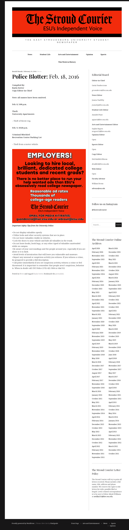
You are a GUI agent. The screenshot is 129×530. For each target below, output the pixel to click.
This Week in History (67, 62)
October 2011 (114, 454)
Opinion (89, 54)
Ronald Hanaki (17, 71)
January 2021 (97, 318)
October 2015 (97, 399)
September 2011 (98, 457)
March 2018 (96, 362)
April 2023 (113, 292)
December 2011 (115, 450)
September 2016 (98, 388)
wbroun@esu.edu (98, 188)
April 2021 (113, 311)
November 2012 (115, 439)
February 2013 (114, 435)
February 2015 (114, 406)
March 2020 (113, 329)
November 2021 (98, 307)
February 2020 (97, 333)
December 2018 (115, 347)
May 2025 (112, 259)
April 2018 (113, 358)
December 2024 (115, 267)
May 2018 (95, 358)
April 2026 (96, 248)
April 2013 (113, 432)
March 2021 (96, 314)
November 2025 (98, 256)
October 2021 (114, 307)
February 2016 (114, 391)
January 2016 (97, 395)
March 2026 (113, 248)
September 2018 (98, 355)
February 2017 (97, 380)
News (30, 54)
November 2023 (115, 285)
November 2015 (115, 395)
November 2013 (115, 424)
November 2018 (98, 351)
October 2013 (97, 428)
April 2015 (113, 402)
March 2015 (96, 406)
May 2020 (112, 325)
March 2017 (113, 377)
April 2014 (96, 417)
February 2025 (97, 267)
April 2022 (96, 303)
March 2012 (113, 446)
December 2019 (115, 333)
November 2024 (98, 270)
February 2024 (97, 281)
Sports (103, 54)
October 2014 (114, 410)
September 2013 (115, 428)
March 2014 (113, 417)
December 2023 (98, 285)
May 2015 (95, 402)
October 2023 (97, 289)
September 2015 (115, 399)
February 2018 (114, 362)
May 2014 (112, 413)
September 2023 (115, 289)
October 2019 (114, 336)
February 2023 (114, 296)
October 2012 (97, 443)
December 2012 (98, 439)
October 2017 (97, 369)
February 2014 (97, 421)
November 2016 (98, 384)
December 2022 (98, 300)
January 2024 (114, 281)
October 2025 (114, 256)
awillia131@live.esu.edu (103, 496)
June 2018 (112, 355)
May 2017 (112, 373)
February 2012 (97, 450)
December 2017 (98, 366)
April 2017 (96, 377)
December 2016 (115, 380)
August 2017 (96, 373)
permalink (59, 274)
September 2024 (98, 274)
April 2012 (96, 446)
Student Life (45, 54)
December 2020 (115, 318)
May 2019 (112, 340)
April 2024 (96, 278)
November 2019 (98, 336)
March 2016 (96, 391)
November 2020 (98, 322)
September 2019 (98, 340)
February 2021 (114, 314)
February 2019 (97, 347)
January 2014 (114, 421)
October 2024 (114, 270)
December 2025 (115, 252)
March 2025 (113, 263)
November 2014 (98, 410)
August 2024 (113, 274)
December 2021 (115, 303)
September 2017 (115, 369)
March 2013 (96, 435)
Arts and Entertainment (68, 54)
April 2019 (96, 344)
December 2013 (98, 424)
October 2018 (114, 351)
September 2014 (98, 413)
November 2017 (115, 366)
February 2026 (97, 252)
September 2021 (98, 311)
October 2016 (114, 384)
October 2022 (114, 300)
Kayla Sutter (38, 274)
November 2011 (98, 454)
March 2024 (113, 278)
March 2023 (96, 296)
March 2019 (113, 344)
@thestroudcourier (99, 210)
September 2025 (98, 259)
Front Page (75, 523)
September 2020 (98, 325)
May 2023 (95, 292)
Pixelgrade (54, 523)
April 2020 (96, 329)
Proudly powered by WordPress (23, 523)
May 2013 (95, 432)
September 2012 (115, 443)
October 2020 (114, 322)
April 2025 (96, 263)
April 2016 (113, 388)
